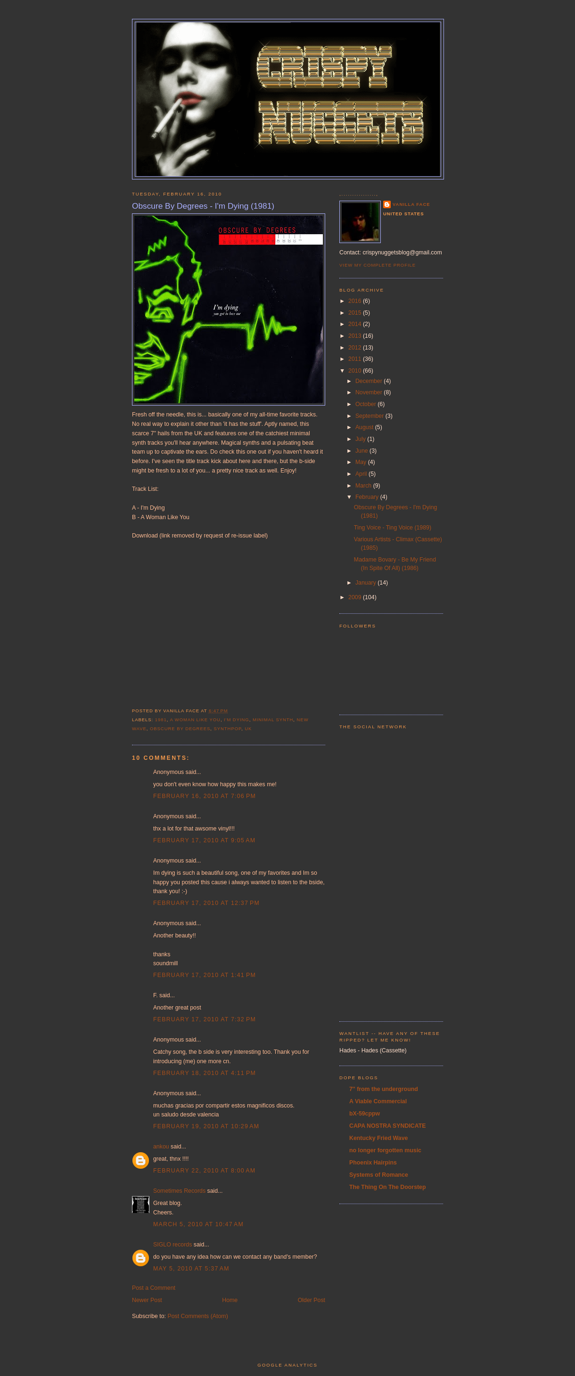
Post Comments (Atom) (197, 1316)
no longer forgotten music (385, 1150)
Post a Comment (153, 1288)
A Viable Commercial (378, 1101)
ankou (161, 1146)
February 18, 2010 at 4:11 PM (204, 1073)
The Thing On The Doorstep (387, 1187)
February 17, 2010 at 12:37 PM (206, 903)
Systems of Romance (378, 1175)
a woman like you (195, 719)
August (365, 427)
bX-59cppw (364, 1113)
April (362, 474)
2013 (355, 336)
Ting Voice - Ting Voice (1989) (392, 527)
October (366, 404)
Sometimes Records (179, 1191)
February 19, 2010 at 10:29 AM (206, 1126)
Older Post (311, 1300)
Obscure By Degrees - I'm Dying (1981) (203, 206)
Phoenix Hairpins (373, 1162)
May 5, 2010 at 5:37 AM (191, 1268)
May (361, 462)
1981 (161, 719)
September (370, 416)
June (362, 451)
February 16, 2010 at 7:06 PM (204, 796)
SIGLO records (172, 1244)
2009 (355, 597)
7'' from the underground (383, 1089)
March (364, 485)
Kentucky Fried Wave (378, 1138)
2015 (355, 312)
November (369, 392)
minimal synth (273, 719)
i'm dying (236, 719)
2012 (355, 347)
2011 (355, 359)
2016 (355, 301)
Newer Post (147, 1300)
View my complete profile (377, 265)
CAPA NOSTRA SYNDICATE (387, 1126)
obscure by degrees (180, 728)
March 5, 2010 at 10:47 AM (198, 1224)
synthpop (227, 728)
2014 (355, 324)
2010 (355, 370)
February (367, 497)
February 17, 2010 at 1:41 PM (204, 975)
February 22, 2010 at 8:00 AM (204, 1170)
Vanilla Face (411, 204)
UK (248, 728)
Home (230, 1300)
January (366, 582)
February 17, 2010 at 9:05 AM (204, 840)
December (369, 381)
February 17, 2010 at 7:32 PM (204, 1019)
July (361, 439)
